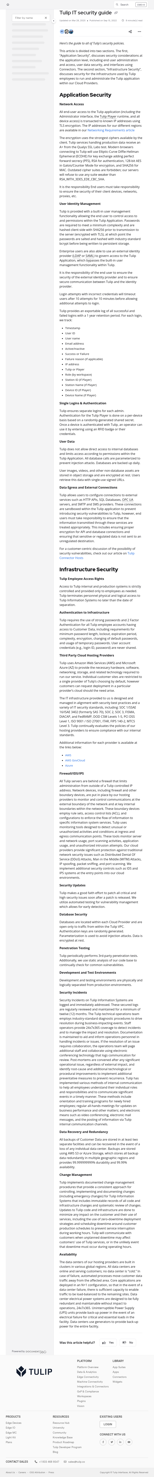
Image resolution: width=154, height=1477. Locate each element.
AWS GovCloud (75, 760)
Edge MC (11, 1432)
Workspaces (84, 1396)
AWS (68, 755)
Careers (22, 1472)
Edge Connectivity (88, 1376)
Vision (80, 1406)
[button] (131, 4)
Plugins (81, 1401)
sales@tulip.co (74, 1461)
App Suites (119, 1367)
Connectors (120, 1376)
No (128, 1343)
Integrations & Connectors (93, 1386)
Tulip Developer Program (67, 1447)
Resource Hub (61, 1422)
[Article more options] (139, 32)
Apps (116, 1371)
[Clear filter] (46, 18)
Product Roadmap (63, 1442)
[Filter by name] (31, 18)
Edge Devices (13, 1422)
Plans (9, 1442)
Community (59, 1432)
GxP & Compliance (88, 1391)
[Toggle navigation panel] (53, 21)
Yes (108, 1343)
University (58, 1427)
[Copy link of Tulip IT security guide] (116, 13)
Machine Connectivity (90, 1381)
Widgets (117, 1381)
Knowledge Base (62, 1437)
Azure (69, 765)
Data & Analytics (87, 1371)
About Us (10, 1472)
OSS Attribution (37, 1472)
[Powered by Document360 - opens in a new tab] (29, 1351)
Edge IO (10, 1427)
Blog (55, 1451)
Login (108, 1424)
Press (51, 1472)
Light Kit (11, 1437)
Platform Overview (88, 1367)
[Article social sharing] (130, 32)
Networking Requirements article (110, 130)
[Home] (8, 5)
